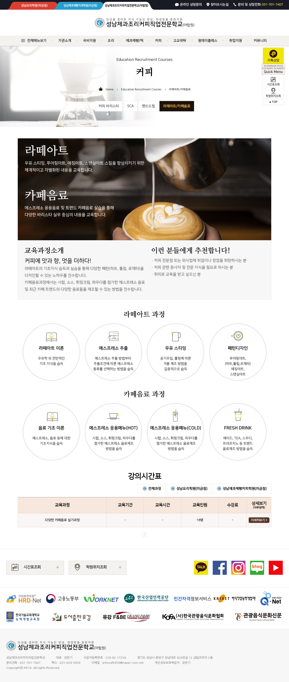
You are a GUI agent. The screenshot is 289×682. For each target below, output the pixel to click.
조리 (111, 41)
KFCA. (28, 667)
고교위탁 (179, 41)
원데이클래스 (207, 41)
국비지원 (89, 41)
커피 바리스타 (109, 106)
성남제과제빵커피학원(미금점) (245, 489)
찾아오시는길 (220, 4)
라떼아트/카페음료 (176, 106)
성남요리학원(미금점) (191, 489)
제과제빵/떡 (134, 41)
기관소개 (64, 41)
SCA (130, 106)
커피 (158, 41)
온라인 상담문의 (191, 4)
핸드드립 (148, 106)
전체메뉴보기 (37, 41)
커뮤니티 (260, 41)
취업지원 (235, 41)
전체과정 (154, 489)
